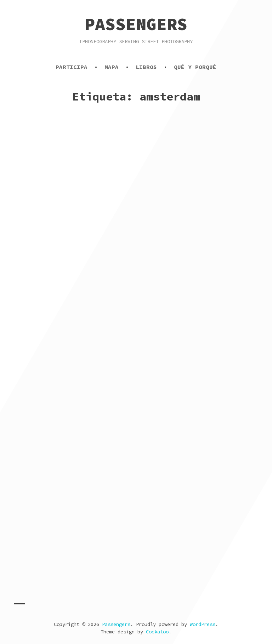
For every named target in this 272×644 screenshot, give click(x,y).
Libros (146, 66)
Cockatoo (157, 631)
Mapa (111, 66)
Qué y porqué (195, 66)
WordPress (202, 624)
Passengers (136, 24)
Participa (71, 66)
